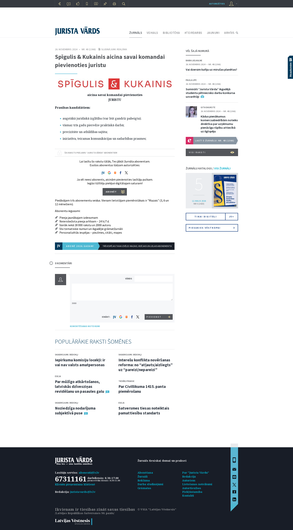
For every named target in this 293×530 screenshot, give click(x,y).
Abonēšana (145, 472)
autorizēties (217, 3)
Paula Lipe (191, 80)
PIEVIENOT (153, 317)
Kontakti (188, 495)
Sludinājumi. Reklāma (114, 49)
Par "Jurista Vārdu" (195, 472)
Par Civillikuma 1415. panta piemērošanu (142, 389)
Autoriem (188, 480)
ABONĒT (111, 191)
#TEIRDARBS (193, 33)
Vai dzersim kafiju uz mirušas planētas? (211, 69)
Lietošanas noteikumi (197, 484)
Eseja (58, 376)
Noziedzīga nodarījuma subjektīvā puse (75, 411)
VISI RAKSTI (211, 152)
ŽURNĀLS (135, 33)
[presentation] (154, 307)
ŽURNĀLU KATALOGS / (208, 168)
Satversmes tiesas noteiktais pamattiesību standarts (143, 411)
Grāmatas (144, 488)
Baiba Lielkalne (194, 60)
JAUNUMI (213, 33)
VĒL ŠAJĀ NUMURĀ (197, 51)
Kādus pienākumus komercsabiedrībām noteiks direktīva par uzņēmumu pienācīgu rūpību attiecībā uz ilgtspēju (219, 123)
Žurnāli (143, 476)
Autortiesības (191, 488)
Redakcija (189, 476)
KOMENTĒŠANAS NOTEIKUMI (85, 326)
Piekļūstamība (192, 492)
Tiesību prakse (126, 381)
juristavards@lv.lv (82, 492)
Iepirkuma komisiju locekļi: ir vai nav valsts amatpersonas (80, 362)
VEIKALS (152, 33)
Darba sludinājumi (150, 484)
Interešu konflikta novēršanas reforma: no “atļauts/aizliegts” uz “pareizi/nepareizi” (145, 364)
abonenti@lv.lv (89, 472)
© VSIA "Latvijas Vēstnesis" (157, 509)
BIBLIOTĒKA (171, 33)
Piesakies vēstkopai (212, 228)
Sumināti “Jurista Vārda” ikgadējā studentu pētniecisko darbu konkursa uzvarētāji (210, 92)
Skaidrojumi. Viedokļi (66, 354)
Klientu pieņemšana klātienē (75, 484)
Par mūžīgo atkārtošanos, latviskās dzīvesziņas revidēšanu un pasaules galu (79, 386)
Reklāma (144, 480)
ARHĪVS (229, 33)
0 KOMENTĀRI (63, 263)
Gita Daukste (208, 107)
